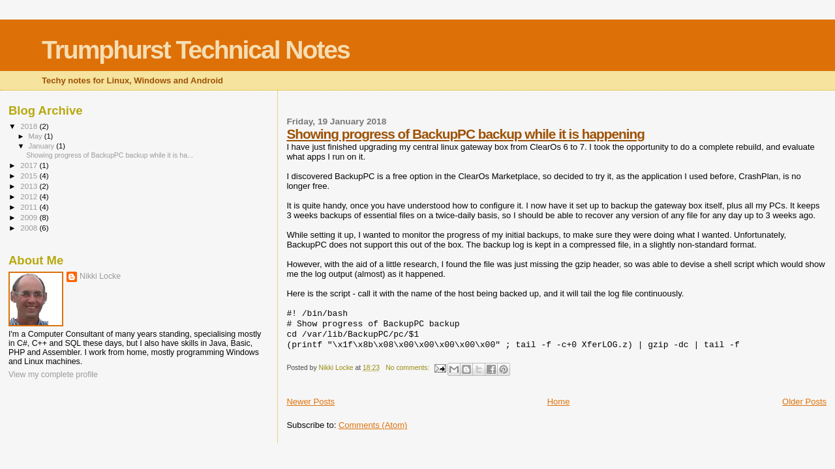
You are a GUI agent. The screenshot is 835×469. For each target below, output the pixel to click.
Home (558, 401)
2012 (29, 196)
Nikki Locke (100, 276)
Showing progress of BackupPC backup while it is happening (465, 133)
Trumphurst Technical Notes (196, 50)
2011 (29, 207)
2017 (29, 165)
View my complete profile (53, 374)
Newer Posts (310, 401)
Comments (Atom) (373, 425)
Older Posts (804, 401)
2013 (29, 186)
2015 (29, 175)
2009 (29, 217)
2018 (29, 126)
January (43, 146)
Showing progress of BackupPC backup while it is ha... (109, 155)
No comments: (408, 367)
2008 (29, 227)
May (36, 136)
